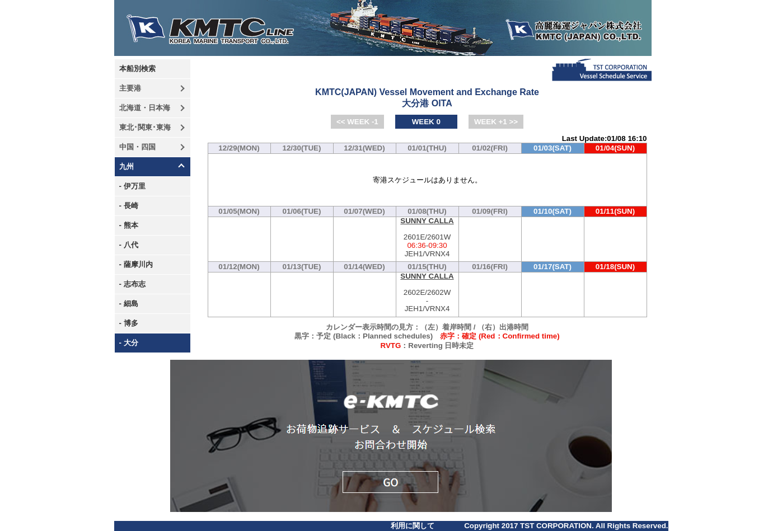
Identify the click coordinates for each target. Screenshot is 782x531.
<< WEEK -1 (357, 122)
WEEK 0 (426, 122)
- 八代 (128, 245)
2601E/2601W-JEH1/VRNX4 (427, 237)
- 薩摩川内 (136, 264)
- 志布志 (132, 284)
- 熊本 (128, 225)
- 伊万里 (132, 186)
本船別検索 (137, 68)
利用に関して (412, 525)
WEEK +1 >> (496, 122)
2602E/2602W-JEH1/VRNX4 (427, 292)
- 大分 (128, 343)
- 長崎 (128, 205)
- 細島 (128, 303)
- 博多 (128, 323)
